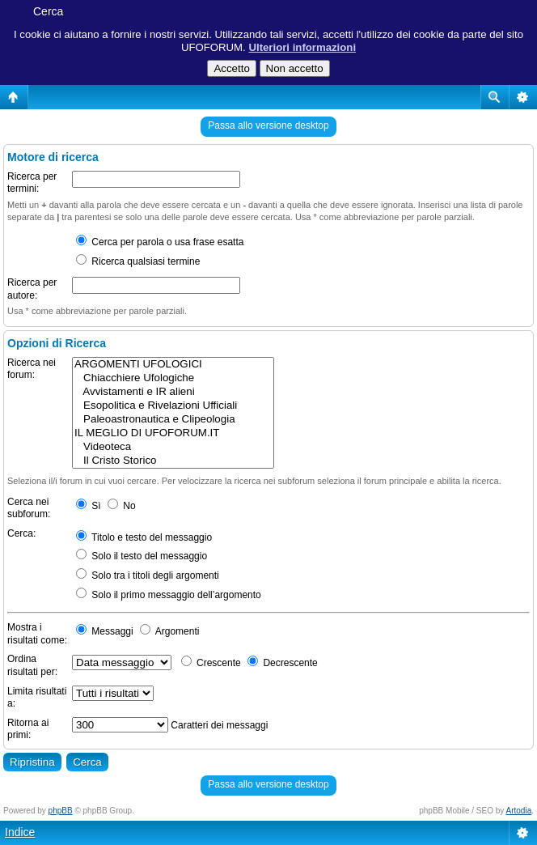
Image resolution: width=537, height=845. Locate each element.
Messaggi (104, 631)
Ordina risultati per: (32, 665)
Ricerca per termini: (32, 183)
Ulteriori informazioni (302, 47)
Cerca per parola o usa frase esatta (159, 242)
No (122, 506)
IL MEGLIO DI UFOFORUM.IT (173, 433)
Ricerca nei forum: (31, 369)
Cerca (48, 11)
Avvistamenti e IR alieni (173, 392)
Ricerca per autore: (32, 289)
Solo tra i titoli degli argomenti (147, 575)
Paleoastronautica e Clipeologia (173, 420)
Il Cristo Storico (173, 461)
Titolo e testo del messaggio (144, 537)
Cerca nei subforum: (28, 508)
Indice (20, 832)
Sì (88, 506)
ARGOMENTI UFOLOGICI (173, 365)
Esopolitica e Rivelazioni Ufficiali (173, 406)
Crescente (211, 663)
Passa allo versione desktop (268, 125)
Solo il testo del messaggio (141, 556)
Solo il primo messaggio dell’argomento (168, 595)
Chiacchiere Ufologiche (173, 378)
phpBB (61, 810)
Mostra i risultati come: (37, 634)
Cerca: (21, 533)
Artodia (519, 810)
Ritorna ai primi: (28, 729)
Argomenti (169, 631)
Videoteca (173, 447)
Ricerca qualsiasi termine (138, 261)
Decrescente (282, 663)
